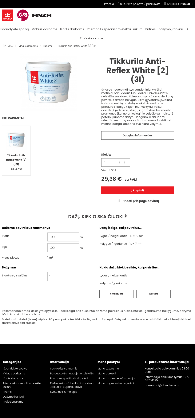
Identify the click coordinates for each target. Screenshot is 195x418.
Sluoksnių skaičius (14, 275)
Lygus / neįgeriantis (113, 236)
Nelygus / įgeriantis (113, 243)
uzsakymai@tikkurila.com (162, 385)
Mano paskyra (109, 362)
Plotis (5, 236)
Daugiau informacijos (138, 135)
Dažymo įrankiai (170, 29)
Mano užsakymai (109, 368)
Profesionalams (91, 38)
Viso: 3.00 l (108, 170)
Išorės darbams (72, 29)
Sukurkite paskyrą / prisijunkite (139, 4)
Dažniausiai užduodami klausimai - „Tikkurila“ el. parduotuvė (73, 385)
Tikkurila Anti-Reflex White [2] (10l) (16, 160)
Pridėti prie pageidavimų (140, 201)
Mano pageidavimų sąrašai (116, 383)
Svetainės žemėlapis (63, 391)
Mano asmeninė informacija (116, 378)
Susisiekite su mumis (63, 368)
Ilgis (4, 246)
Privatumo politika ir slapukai (69, 378)
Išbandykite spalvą (15, 29)
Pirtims (150, 29)
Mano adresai (107, 373)
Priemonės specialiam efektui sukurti (114, 29)
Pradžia (107, 4)
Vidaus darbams (44, 29)
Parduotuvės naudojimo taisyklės (72, 373)
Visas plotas (10, 257)
